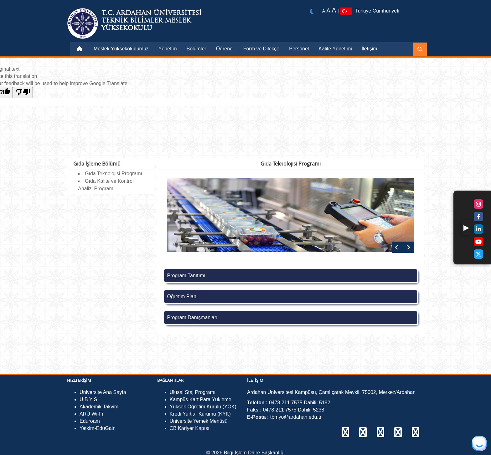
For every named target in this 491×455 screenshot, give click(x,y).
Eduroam (90, 421)
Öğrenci (225, 48)
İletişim (369, 48)
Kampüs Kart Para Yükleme (200, 399)
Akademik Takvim (99, 406)
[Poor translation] (23, 92)
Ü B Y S (88, 399)
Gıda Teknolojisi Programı (113, 173)
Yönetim (167, 48)
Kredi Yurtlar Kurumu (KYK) (200, 414)
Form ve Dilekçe (261, 48)
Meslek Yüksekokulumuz (121, 48)
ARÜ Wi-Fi (91, 414)
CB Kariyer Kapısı (189, 428)
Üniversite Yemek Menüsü (199, 421)
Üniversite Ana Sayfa (103, 392)
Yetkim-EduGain (98, 428)
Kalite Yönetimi (335, 48)
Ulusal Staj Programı (193, 392)
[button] (466, 227)
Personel (299, 48)
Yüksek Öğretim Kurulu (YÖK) (203, 406)
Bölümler (196, 48)
